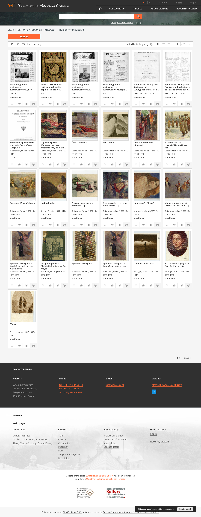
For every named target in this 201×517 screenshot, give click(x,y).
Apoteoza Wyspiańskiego (22, 203)
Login (193, 2)
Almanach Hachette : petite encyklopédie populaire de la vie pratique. (51, 87)
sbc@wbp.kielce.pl (115, 384)
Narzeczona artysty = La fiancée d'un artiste (177, 264)
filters (24, 36)
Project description (113, 435)
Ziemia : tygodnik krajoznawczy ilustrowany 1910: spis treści (114, 87)
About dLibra (110, 443)
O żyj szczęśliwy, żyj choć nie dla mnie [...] (115, 204)
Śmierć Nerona (79, 142)
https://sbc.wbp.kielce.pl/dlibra (167, 384)
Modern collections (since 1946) (30, 439)
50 (18, 44)
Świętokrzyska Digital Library (99, 475)
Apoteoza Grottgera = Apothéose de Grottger (114, 264)
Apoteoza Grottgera (82, 263)
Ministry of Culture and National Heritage (106, 478)
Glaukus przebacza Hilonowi (143, 144)
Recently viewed (187, 9)
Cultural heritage (21, 435)
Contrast (164, 2)
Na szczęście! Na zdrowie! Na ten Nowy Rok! (176, 145)
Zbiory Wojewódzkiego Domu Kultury (33, 443)
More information (166, 509)
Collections (117, 9)
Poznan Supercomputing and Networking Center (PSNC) (131, 512)
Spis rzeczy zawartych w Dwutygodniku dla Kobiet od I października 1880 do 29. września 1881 (178, 87)
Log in (153, 433)
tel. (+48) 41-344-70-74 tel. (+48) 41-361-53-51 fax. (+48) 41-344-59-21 (71, 388)
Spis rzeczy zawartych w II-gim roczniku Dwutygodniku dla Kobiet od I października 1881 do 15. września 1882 (147, 87)
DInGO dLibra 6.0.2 (72, 512)
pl (149, 2)
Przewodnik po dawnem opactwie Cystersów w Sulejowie (22, 145)
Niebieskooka (48, 203)
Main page (19, 423)
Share (179, 3)
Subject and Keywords (70, 454)
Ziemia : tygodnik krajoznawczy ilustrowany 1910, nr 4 (21, 87)
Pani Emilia (108, 142)
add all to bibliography (139, 44)
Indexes (137, 9)
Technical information (115, 439)
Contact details (111, 446)
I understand (185, 509)
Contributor (64, 443)
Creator (62, 439)
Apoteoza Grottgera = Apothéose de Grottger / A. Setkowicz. (22, 266)
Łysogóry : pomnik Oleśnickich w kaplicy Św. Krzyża (53, 266)
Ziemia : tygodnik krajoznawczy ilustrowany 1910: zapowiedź (81, 87)
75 (23, 44)
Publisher (63, 446)
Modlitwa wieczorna (144, 263)
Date (60, 450)
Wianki (13, 324)
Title (60, 435)
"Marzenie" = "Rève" (144, 203)
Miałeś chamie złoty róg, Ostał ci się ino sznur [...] (177, 204)
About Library (159, 9)
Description (64, 458)
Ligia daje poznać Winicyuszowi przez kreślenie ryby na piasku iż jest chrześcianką (53, 145)
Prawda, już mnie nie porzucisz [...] (82, 204)
